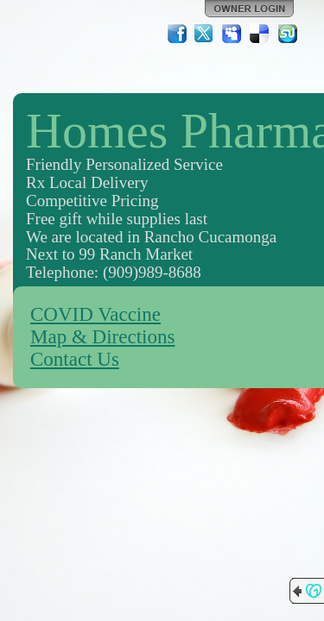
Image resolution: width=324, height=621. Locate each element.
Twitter (205, 34)
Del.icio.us (260, 34)
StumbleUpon (288, 34)
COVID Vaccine (95, 314)
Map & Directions (102, 337)
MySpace (232, 34)
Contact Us (74, 359)
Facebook (177, 34)
